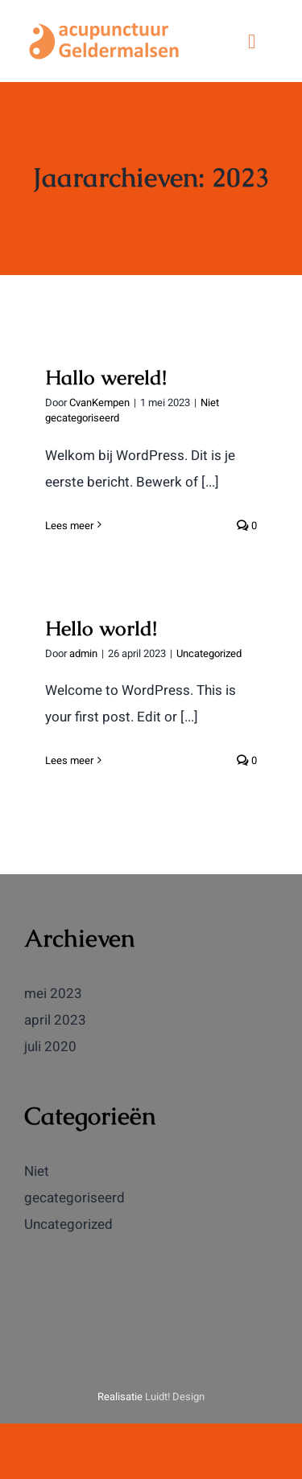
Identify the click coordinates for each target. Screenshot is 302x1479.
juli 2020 (50, 1047)
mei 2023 (53, 994)
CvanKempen (99, 402)
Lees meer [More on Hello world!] (69, 760)
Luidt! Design (175, 1396)
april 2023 (55, 1020)
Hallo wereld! (106, 377)
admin (83, 653)
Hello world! (101, 628)
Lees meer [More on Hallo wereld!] (69, 525)
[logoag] (104, 23)
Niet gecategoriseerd (74, 1184)
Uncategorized (209, 653)
